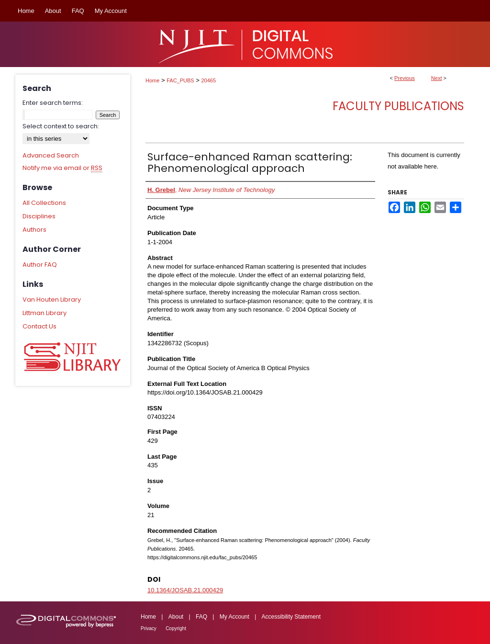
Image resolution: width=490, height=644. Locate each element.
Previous (404, 78)
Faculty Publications (398, 106)
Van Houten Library (51, 299)
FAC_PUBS (180, 80)
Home (152, 80)
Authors (34, 229)
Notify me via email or (62, 168)
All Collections (44, 202)
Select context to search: (60, 126)
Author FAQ (39, 264)
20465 (208, 80)
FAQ (201, 616)
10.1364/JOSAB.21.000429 (185, 590)
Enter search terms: (52, 102)
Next (436, 78)
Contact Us (39, 326)
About (175, 616)
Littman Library (44, 312)
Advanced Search (50, 155)
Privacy (148, 628)
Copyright (176, 628)
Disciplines (39, 216)
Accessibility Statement (291, 616)
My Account (234, 616)
